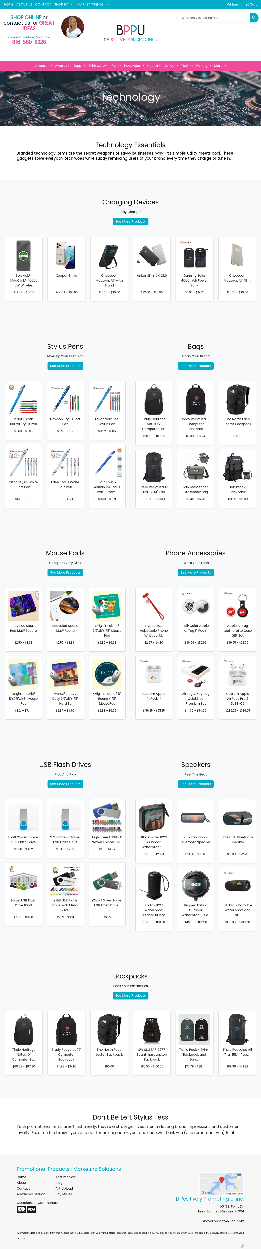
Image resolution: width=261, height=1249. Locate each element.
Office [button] (169, 65)
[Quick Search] (213, 17)
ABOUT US (24, 4)
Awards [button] (61, 65)
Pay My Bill (63, 1194)
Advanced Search (31, 1194)
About (22, 1182)
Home (21, 1177)
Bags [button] (78, 65)
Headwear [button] (132, 65)
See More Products (130, 221)
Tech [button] (185, 65)
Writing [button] (201, 65)
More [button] (218, 65)
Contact (23, 1188)
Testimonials (65, 1177)
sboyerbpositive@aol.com (29, 37)
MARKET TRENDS (90, 4)
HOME (8, 4)
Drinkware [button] (96, 65)
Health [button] (152, 65)
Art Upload (64, 1188)
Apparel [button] (41, 65)
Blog (58, 1182)
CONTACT (43, 4)
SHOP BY (61, 4)
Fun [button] (114, 65)
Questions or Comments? (37, 1202)
